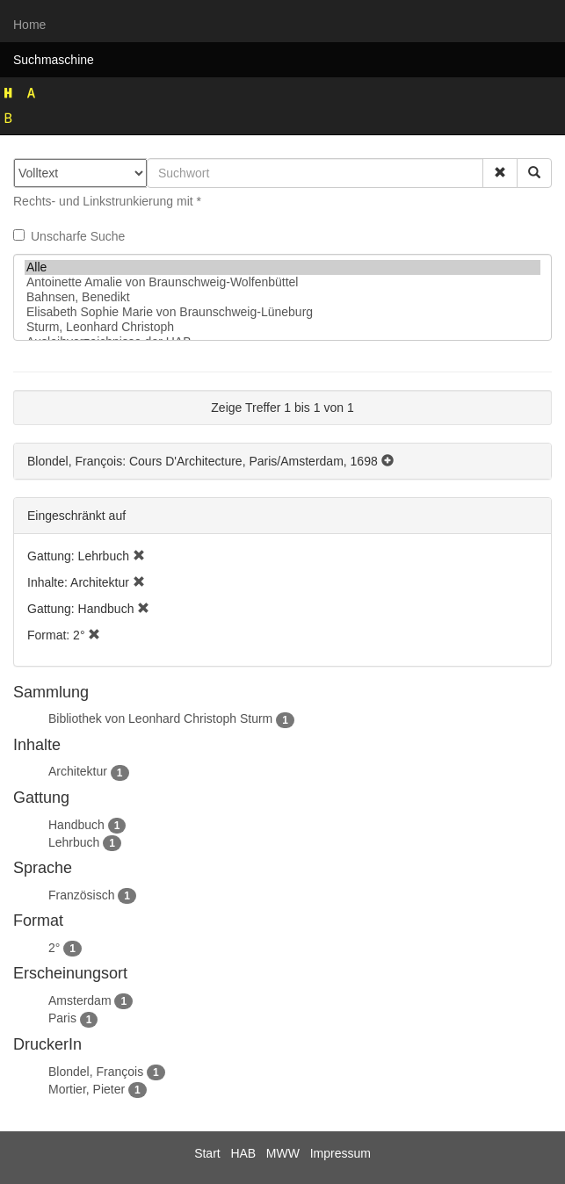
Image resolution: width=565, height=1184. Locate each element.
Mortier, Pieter (86, 1089)
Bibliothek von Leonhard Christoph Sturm (160, 718)
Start (207, 1153)
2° (54, 948)
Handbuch (76, 825)
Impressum (340, 1153)
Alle (282, 267)
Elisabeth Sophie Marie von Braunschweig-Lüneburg (282, 312)
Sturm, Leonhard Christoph (282, 327)
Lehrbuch (73, 842)
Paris (62, 1018)
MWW (283, 1153)
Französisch (81, 895)
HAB (243, 1153)
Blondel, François (95, 1072)
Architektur (77, 771)
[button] (500, 173)
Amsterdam (80, 1000)
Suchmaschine (53, 60)
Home (29, 25)
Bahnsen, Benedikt (282, 297)
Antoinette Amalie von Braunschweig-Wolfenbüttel (282, 282)
